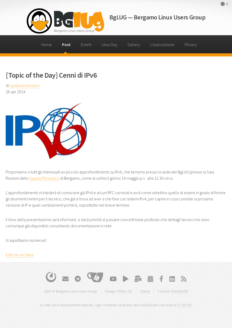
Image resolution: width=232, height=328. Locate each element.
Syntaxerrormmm (25, 85)
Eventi (86, 44)
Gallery (134, 44)
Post (66, 44)
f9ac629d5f (179, 291)
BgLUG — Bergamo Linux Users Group (157, 17)
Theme (145, 291)
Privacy (191, 44)
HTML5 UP (124, 291)
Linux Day (109, 44)
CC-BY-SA (184, 305)
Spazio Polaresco (44, 178)
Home (46, 44)
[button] (224, 3)
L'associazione (162, 44)
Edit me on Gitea (20, 254)
